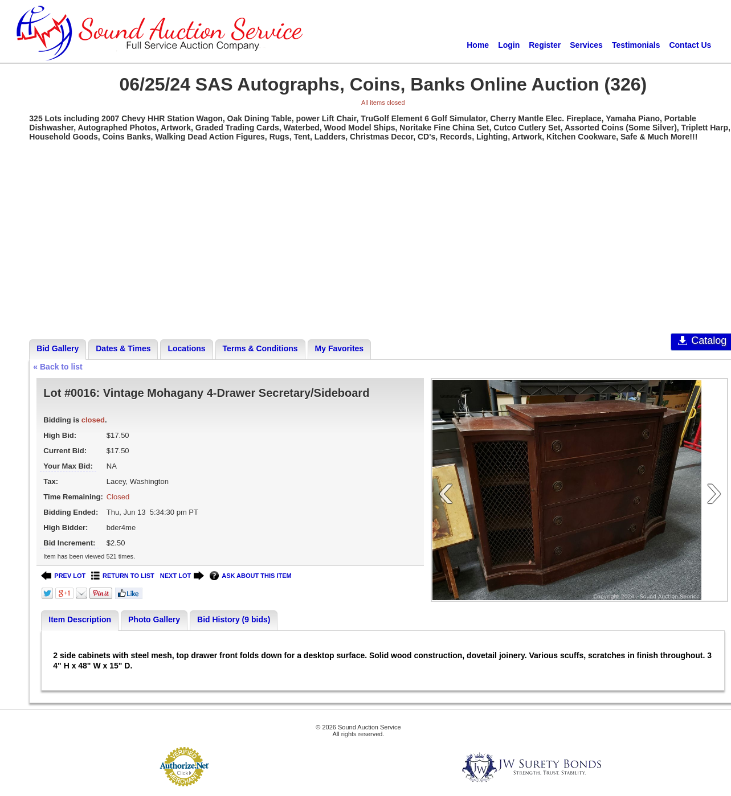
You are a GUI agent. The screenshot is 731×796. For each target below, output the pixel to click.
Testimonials (636, 45)
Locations (186, 348)
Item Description (79, 619)
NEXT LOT (182, 576)
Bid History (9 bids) (233, 619)
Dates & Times (123, 348)
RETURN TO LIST (122, 576)
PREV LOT (63, 576)
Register (545, 45)
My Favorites (339, 348)
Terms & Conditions (260, 348)
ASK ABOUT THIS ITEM (250, 576)
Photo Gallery (154, 619)
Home (478, 45)
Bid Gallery (57, 348)
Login (509, 45)
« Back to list (57, 366)
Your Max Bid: (67, 466)
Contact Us (690, 45)
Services (586, 45)
